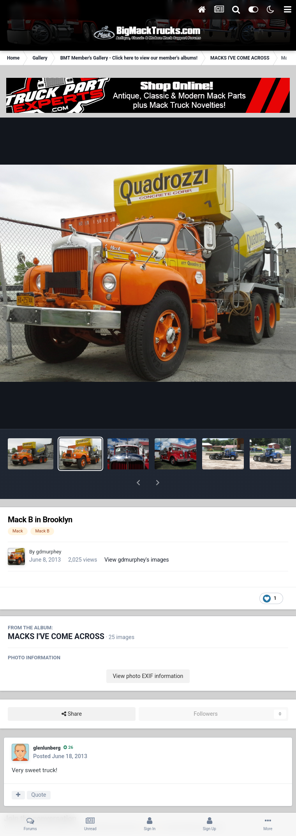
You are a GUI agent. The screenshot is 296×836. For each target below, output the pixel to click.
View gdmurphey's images (136, 539)
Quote (38, 774)
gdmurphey (48, 531)
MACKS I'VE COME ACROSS (56, 616)
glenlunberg (46, 728)
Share (72, 693)
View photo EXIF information (148, 656)
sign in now (151, 807)
